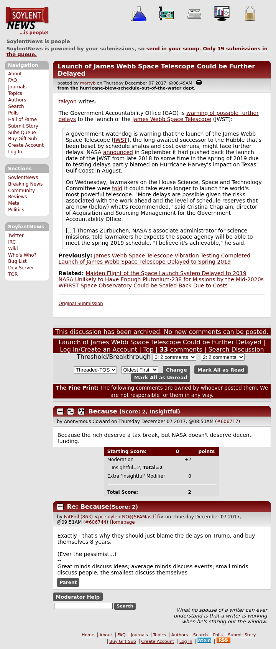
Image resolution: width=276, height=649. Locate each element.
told (117, 188)
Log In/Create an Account (98, 349)
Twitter (15, 235)
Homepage (122, 522)
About (15, 73)
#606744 (96, 522)
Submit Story (23, 126)
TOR (13, 274)
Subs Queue (22, 132)
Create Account (26, 145)
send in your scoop (172, 48)
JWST (120, 140)
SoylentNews (27, 21)
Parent (68, 582)
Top (148, 349)
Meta (14, 203)
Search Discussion (236, 349)
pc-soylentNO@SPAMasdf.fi (129, 517)
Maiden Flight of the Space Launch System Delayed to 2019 (165, 273)
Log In (15, 151)
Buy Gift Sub (22, 138)
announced (118, 152)
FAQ (12, 80)
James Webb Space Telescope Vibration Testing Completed (172, 255)
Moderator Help (78, 597)
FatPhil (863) (78, 517)
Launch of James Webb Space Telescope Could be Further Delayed (160, 342)
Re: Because (88, 506)
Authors (17, 100)
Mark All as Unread (160, 377)
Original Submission (81, 303)
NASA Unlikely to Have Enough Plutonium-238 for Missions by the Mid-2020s (161, 279)
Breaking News (25, 184)
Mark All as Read (221, 370)
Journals (17, 87)
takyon (68, 101)
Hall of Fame (22, 119)
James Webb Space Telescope (171, 119)
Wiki (13, 248)
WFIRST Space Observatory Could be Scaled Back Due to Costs (143, 285)
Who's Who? (22, 255)
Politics (16, 209)
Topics (15, 93)
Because (103, 411)
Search (16, 106)
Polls (13, 113)
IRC (12, 242)
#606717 (227, 421)
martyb (87, 83)
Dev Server (21, 268)
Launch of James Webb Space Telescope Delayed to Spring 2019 (145, 262)
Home (88, 634)
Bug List (17, 261)
